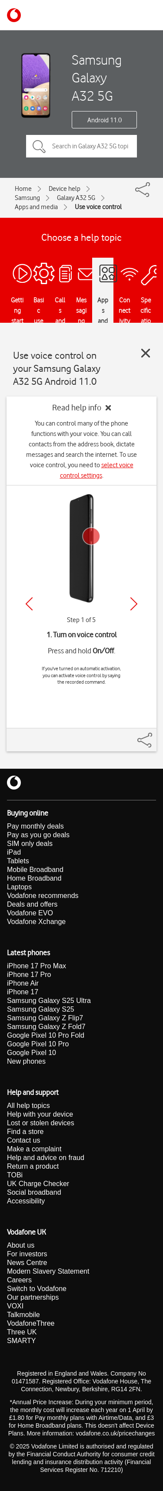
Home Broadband (34, 878)
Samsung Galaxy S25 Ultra (49, 1000)
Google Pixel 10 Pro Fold (45, 1035)
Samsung (27, 198)
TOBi (15, 1175)
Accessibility (26, 1201)
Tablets (18, 861)
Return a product (33, 1166)
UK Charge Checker (38, 1183)
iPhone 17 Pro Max (36, 966)
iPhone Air (23, 983)
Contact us (23, 1140)
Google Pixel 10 (31, 1052)
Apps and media (36, 207)
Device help (64, 189)
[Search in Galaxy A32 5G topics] (81, 146)
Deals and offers (32, 904)
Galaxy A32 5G (76, 198)
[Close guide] (145, 353)
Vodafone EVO (30, 913)
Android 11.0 (104, 120)
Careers (19, 1280)
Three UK (22, 1332)
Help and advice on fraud (45, 1157)
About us (20, 1245)
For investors (27, 1254)
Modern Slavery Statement (48, 1271)
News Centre (27, 1262)
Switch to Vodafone (37, 1288)
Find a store (25, 1131)
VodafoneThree (30, 1323)
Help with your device (40, 1114)
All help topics (28, 1105)
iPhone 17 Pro (29, 974)
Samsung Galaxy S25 (40, 1009)
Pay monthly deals (35, 826)
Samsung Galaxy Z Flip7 (45, 1018)
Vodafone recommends (43, 895)
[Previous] (29, 603)
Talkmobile (23, 1314)
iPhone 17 (22, 992)
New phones (26, 1061)
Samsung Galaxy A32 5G (97, 78)
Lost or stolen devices (40, 1123)
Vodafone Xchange (36, 921)
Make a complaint (34, 1149)
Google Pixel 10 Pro (38, 1044)
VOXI (15, 1306)
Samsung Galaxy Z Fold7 (46, 1026)
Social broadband (34, 1192)
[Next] (133, 603)
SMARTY (21, 1340)
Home (23, 189)
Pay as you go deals (38, 835)
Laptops (19, 887)
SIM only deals (30, 843)
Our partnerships (33, 1297)
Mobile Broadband (35, 869)
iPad (14, 852)
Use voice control (98, 207)
